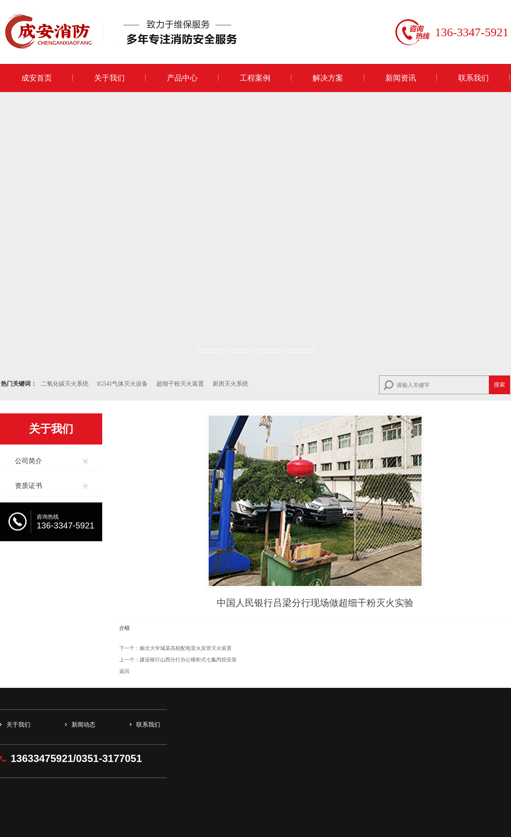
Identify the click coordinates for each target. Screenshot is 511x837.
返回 (124, 671)
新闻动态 (83, 724)
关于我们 (109, 78)
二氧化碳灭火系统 (65, 384)
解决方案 (328, 78)
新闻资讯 (400, 78)
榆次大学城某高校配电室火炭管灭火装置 (186, 648)
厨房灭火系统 (230, 384)
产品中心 (182, 78)
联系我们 (473, 78)
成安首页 (36, 78)
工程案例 (255, 78)
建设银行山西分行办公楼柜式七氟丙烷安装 (188, 660)
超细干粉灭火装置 (180, 384)
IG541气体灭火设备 (122, 384)
